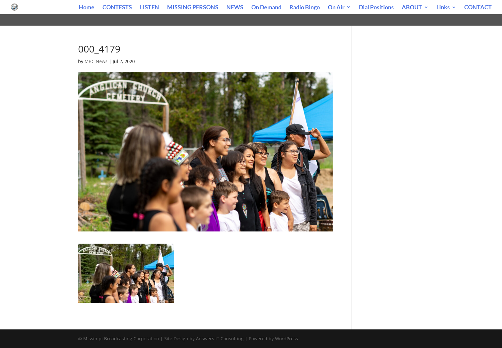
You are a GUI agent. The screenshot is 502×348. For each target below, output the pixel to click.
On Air (336, 8)
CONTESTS (117, 8)
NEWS (234, 8)
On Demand (266, 8)
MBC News (96, 61)
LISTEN (149, 8)
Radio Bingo (304, 8)
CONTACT (478, 8)
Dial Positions (376, 8)
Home (86, 8)
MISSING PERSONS (192, 8)
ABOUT (412, 8)
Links (443, 8)
